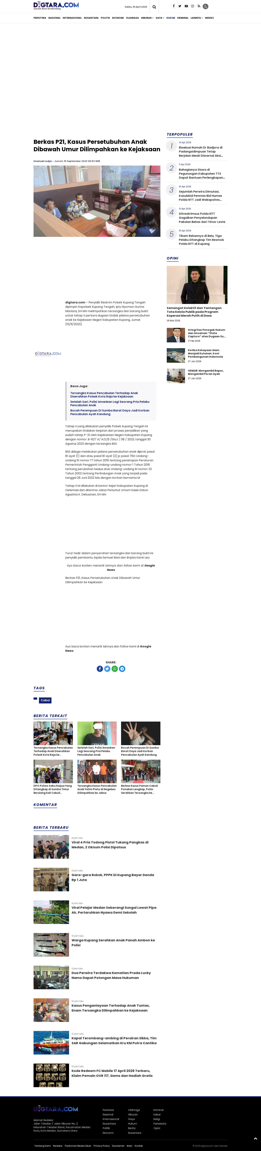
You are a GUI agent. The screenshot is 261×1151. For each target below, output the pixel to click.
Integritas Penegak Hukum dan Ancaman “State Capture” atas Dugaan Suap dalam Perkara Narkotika (207, 335)
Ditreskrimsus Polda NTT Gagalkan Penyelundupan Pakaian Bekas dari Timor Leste (202, 218)
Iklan (129, 1146)
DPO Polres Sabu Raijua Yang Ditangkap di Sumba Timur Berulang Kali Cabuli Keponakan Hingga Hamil (53, 789)
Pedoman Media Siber (78, 1146)
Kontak (139, 1146)
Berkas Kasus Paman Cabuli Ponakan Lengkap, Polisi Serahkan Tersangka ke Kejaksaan (139, 789)
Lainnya (196, 17)
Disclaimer (118, 1146)
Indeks (209, 17)
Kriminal (182, 17)
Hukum (170, 17)
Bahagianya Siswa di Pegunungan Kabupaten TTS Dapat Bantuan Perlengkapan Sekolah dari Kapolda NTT (201, 176)
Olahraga (132, 17)
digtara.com (207, 1145)
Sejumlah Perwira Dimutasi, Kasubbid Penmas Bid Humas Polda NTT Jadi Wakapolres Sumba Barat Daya (200, 198)
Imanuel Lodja (43, 161)
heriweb (223, 1145)
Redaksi (58, 1146)
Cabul (45, 700)
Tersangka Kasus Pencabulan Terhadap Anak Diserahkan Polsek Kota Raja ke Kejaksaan (104, 394)
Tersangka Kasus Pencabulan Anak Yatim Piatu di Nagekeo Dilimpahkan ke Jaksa (97, 789)
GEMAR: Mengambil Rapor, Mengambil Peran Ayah (206, 372)
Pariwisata (160, 1123)
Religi (157, 1119)
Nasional (54, 17)
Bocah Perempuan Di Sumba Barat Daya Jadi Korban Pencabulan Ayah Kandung (109, 412)
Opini (157, 1128)
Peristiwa (40, 17)
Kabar (157, 1114)
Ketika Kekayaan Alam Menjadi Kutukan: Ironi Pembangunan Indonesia (205, 353)
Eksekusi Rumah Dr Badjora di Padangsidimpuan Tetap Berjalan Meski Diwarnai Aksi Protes (200, 153)
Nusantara (91, 17)
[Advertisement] (130, 54)
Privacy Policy (102, 1146)
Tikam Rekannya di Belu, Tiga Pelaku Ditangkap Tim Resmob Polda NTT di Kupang (201, 240)
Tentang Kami (42, 1146)
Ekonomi (118, 17)
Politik (105, 17)
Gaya (159, 17)
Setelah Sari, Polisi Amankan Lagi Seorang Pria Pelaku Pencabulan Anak (109, 403)
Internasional (72, 17)
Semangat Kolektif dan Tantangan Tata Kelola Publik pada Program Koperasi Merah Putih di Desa (194, 312)
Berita (131, 1128)
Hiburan (146, 17)
